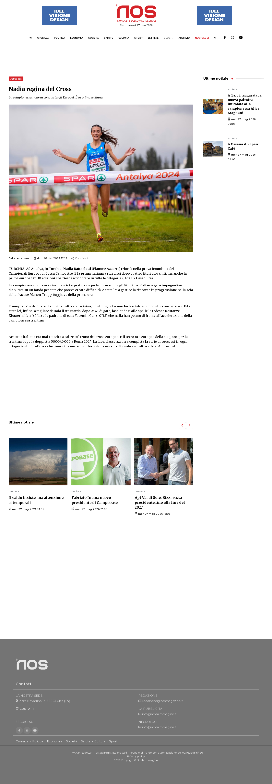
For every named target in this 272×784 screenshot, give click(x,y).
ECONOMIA (76, 37)
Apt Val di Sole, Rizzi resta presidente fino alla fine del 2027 (160, 502)
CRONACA (43, 37)
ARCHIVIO (184, 37)
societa (233, 89)
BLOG (167, 37)
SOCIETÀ (93, 37)
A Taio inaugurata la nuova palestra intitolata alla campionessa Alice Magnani (245, 104)
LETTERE (153, 37)
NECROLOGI (202, 37)
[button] (182, 425)
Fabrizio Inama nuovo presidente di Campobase (95, 500)
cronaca (13, 491)
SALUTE (108, 37)
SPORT (138, 37)
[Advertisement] (101, 384)
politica (76, 491)
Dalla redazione (19, 258)
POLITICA (59, 37)
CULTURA (123, 37)
